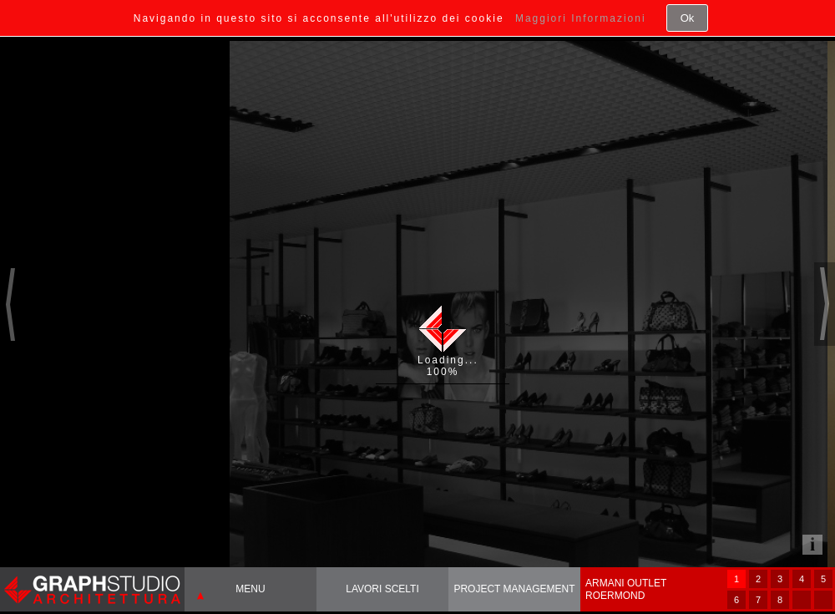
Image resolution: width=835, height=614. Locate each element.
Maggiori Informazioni (580, 18)
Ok (688, 18)
